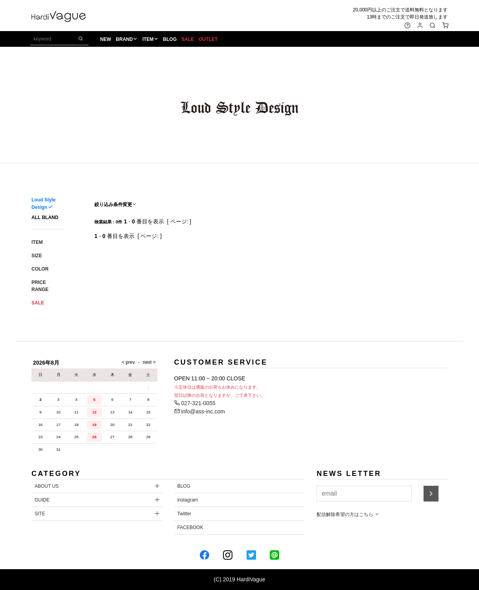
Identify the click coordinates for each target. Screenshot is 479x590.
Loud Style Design (43, 203)
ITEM (149, 39)
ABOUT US (47, 486)
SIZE (36, 255)
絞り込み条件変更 (115, 204)
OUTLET (208, 39)
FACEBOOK (190, 527)
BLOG (170, 39)
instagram (187, 500)
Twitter (184, 513)
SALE (188, 39)
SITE (40, 513)
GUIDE (42, 500)
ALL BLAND (44, 217)
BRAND (124, 39)
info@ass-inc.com (199, 411)
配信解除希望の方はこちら (348, 514)
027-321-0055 (195, 403)
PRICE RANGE (39, 286)
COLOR (39, 269)
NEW (106, 39)
